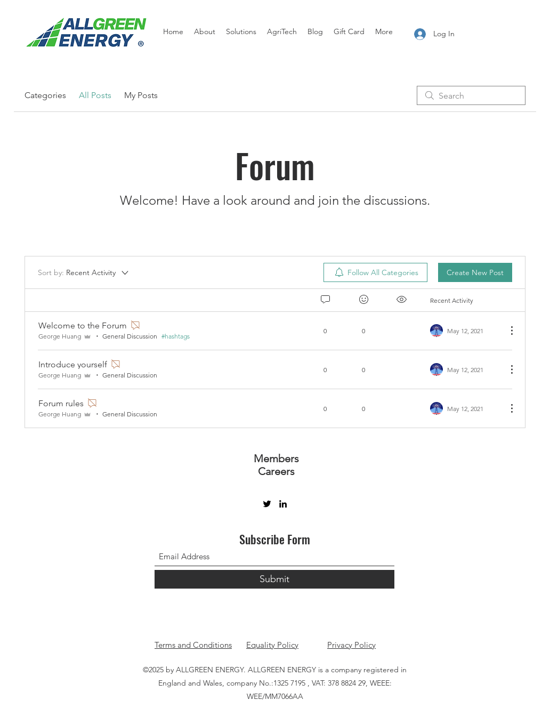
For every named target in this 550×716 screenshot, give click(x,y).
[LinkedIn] (283, 503)
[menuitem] (375, 272)
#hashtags (175, 336)
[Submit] (274, 579)
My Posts (141, 95)
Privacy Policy (351, 645)
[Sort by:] (84, 272)
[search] (471, 95)
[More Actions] (506, 330)
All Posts (95, 95)
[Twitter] (267, 503)
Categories (45, 95)
